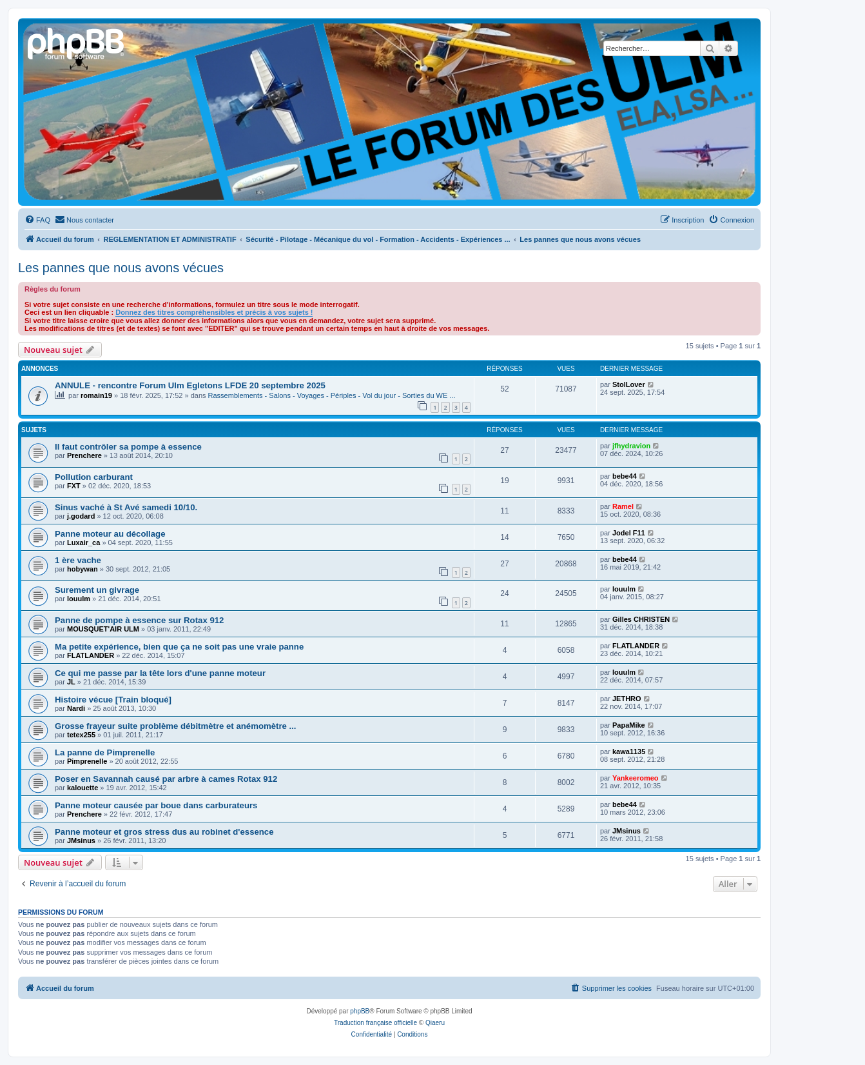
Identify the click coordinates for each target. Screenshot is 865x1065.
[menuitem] (37, 220)
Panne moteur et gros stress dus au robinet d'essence (164, 832)
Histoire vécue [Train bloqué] (113, 699)
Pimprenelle (87, 761)
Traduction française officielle (375, 1022)
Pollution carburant (94, 477)
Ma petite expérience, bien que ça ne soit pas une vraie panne (179, 647)
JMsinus (81, 840)
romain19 (96, 395)
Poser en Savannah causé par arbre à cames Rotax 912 (166, 779)
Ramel (623, 506)
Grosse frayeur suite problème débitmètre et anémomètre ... (175, 726)
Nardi (76, 708)
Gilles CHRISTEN (641, 619)
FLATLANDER (90, 655)
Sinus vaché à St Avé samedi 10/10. (126, 507)
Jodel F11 (628, 533)
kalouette (82, 787)
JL (71, 682)
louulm (78, 598)
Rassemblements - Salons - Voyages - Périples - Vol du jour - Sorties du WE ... (332, 395)
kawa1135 (628, 751)
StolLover (628, 384)
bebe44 (624, 476)
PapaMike (628, 725)
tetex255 (81, 735)
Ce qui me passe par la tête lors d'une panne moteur (160, 673)
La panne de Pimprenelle (105, 752)
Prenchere (84, 455)
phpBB (359, 1011)
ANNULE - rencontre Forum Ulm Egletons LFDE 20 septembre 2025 (190, 385)
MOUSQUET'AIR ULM (103, 629)
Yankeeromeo (635, 778)
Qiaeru (435, 1022)
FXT (74, 486)
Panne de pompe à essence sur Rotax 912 (139, 620)
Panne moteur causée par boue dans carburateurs (156, 805)
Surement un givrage (97, 590)
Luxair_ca (83, 542)
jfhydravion (631, 446)
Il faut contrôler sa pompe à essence (128, 447)
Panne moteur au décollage (110, 534)
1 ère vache (78, 560)
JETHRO (626, 698)
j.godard (81, 516)
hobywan (82, 569)
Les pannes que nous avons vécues (121, 268)
